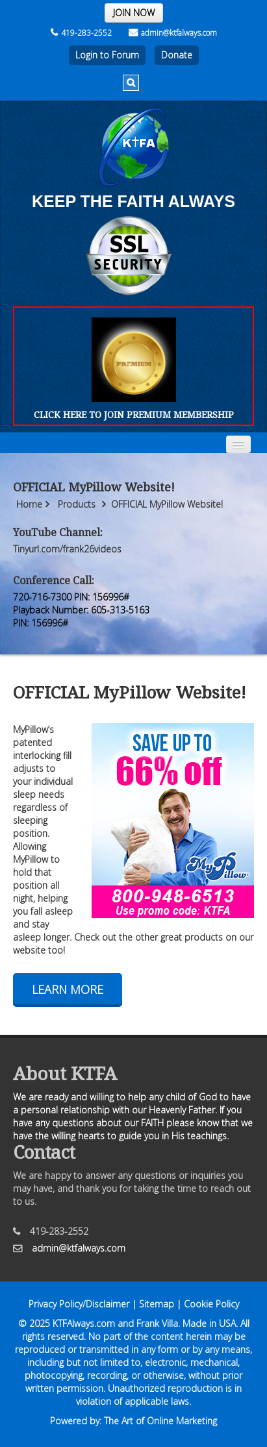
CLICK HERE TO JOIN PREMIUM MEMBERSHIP (134, 414)
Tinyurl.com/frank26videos (67, 549)
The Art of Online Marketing (160, 1421)
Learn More (67, 989)
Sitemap (156, 1304)
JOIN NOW (134, 12)
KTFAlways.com (84, 1323)
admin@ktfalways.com (173, 32)
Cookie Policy (211, 1304)
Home (29, 504)
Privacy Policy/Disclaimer (79, 1304)
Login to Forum (107, 55)
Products (76, 504)
